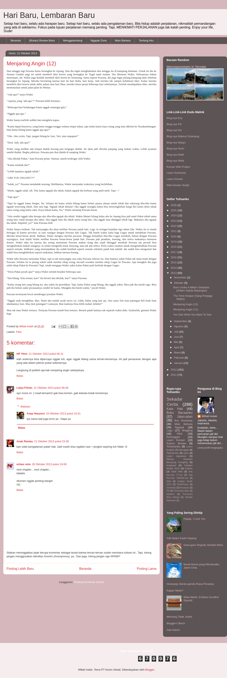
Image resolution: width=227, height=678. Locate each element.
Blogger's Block (176, 623)
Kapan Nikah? (175, 590)
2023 (174, 220)
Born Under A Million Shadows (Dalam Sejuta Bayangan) (191, 289)
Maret (178, 352)
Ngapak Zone (99, 40)
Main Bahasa (123, 40)
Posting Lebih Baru (20, 568)
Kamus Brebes (176, 443)
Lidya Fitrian (24, 387)
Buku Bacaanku (180, 412)
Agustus (179, 326)
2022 (174, 226)
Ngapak (179, 427)
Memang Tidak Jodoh (179, 616)
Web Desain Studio (178, 185)
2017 (174, 252)
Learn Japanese (176, 456)
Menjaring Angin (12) (185, 304)
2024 (174, 215)
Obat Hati (176, 471)
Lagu (170, 430)
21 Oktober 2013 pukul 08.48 (51, 387)
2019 (174, 241)
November (180, 277)
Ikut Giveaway (183, 420)
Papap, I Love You (194, 518)
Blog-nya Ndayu (176, 142)
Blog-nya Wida (175, 160)
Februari (179, 357)
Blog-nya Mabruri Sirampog (183, 136)
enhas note (24, 464)
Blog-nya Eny (174, 118)
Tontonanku (173, 446)
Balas (20, 375)
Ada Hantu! (173, 629)
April (177, 347)
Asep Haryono (36, 413)
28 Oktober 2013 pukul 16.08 (49, 464)
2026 (174, 205)
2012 (174, 369)
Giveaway (171, 488)
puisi (186, 453)
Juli (176, 331)
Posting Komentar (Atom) (89, 582)
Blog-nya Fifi (174, 124)
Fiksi (19, 331)
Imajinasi (171, 465)
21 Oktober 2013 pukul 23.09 (51, 441)
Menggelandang (72, 40)
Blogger (149, 669)
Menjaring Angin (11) (185, 309)
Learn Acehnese (176, 172)
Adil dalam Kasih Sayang (181, 538)
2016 (174, 257)
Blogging (187, 430)
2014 (174, 267)
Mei (176, 342)
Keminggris (173, 437)
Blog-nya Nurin (175, 148)
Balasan (25, 406)
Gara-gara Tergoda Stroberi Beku (203, 545)
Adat (169, 481)
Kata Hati (175, 409)
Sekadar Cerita (174, 402)
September (181, 321)
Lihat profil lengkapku (210, 447)
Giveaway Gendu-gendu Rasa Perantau (190, 583)
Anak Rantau (25, 441)
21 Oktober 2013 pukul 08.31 (46, 353)
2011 (174, 374)
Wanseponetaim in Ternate (186, 66)
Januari (178, 363)
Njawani (170, 494)
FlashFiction (182, 484)
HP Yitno (22, 353)
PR (168, 491)
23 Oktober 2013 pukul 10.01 (63, 413)
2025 (174, 210)
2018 (174, 246)
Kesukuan (184, 488)
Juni (177, 336)
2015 (174, 262)
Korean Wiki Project (178, 166)
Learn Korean (175, 179)
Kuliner (189, 468)
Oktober (179, 282)
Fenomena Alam (181, 491)
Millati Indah (209, 416)
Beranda (16, 40)
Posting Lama (146, 568)
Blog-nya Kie (174, 130)
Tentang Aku (146, 40)
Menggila (184, 449)
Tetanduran (173, 453)
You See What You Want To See (192, 314)
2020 (174, 236)
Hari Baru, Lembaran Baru (49, 15)
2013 (174, 272)
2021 (174, 231)
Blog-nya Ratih (175, 154)
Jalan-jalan (185, 416)
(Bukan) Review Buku (42, 40)
